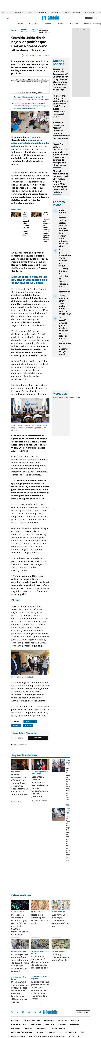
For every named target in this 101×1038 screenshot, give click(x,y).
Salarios (30, 12)
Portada (15, 1020)
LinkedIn (29, 1012)
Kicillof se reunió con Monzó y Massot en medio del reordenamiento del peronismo (61, 130)
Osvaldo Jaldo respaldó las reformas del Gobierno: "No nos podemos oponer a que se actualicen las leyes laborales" (31, 105)
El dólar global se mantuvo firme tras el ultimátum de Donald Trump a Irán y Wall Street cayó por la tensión (20, 963)
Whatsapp (40, 1012)
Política (60, 24)
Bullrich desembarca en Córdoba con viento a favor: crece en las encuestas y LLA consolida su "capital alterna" (19, 784)
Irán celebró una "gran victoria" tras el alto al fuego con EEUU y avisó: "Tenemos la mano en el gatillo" (60, 106)
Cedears (77, 398)
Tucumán (16, 726)
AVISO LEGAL (75, 1036)
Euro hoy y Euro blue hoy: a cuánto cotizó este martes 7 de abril (60, 920)
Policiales (27, 726)
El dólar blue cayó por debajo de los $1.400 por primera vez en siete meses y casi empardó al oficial (40, 990)
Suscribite (38, 738)
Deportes (40, 1028)
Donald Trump (41, 12)
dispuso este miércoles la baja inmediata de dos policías (30, 143)
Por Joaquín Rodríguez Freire (39, 801)
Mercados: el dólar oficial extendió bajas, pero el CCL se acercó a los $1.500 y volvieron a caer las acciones (19, 924)
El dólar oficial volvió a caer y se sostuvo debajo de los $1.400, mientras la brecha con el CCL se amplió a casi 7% (20, 992)
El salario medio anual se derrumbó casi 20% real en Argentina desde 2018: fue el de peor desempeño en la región (60, 181)
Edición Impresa (57, 1028)
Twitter (12, 1012)
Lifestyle (74, 1024)
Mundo (28, 1028)
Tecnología (70, 1032)
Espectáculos (53, 1032)
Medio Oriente (54, 12)
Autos (40, 1032)
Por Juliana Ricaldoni (69, 804)
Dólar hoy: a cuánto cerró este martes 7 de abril (61, 957)
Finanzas (47, 24)
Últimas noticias (32, 1020)
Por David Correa (17, 802)
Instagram (23, 1012)
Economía (33, 24)
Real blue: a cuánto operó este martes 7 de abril (39, 919)
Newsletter (96, 23)
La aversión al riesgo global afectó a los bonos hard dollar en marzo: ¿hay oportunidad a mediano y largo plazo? (65, 335)
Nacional (15, 1028)
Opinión (87, 24)
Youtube (35, 1012)
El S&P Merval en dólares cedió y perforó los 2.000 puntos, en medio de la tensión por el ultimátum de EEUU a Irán (64, 228)
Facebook (17, 1012)
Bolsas (61, 398)
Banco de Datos (18, 1024)
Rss (82, 1032)
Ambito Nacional (24, 30)
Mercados (36, 1024)
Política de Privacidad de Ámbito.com (47, 1036)
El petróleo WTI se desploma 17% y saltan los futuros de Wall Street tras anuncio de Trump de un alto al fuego (60, 154)
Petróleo (66, 12)
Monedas (56, 398)
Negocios (74, 24)
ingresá (96, 18)
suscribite (89, 18)
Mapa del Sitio (18, 1036)
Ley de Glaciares (90, 12)
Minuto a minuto (18, 912)
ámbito (14, 30)
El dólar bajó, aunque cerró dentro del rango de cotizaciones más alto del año (40, 962)
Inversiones (76, 12)
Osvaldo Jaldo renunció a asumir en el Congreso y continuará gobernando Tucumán (31, 98)
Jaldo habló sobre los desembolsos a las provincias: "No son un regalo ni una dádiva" (28, 224)
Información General (21, 1032)
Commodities (69, 398)
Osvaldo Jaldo (34, 30)
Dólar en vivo (19, 12)
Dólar (20, 24)
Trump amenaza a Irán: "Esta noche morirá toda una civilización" (65, 304)
